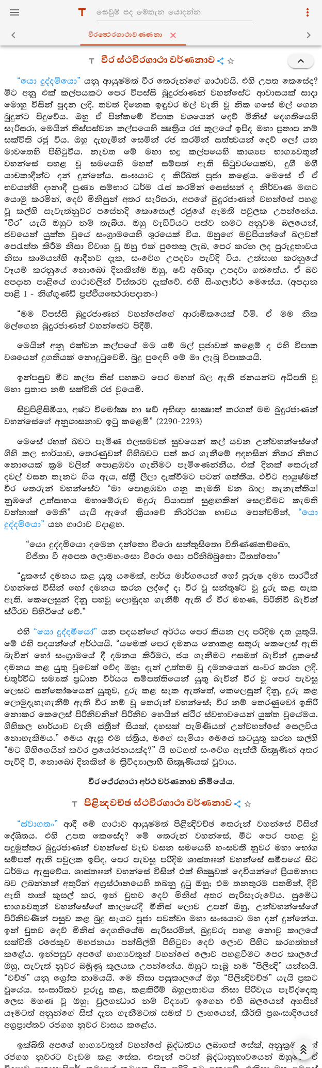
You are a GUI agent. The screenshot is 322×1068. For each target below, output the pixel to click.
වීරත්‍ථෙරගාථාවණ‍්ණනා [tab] (163, 35)
